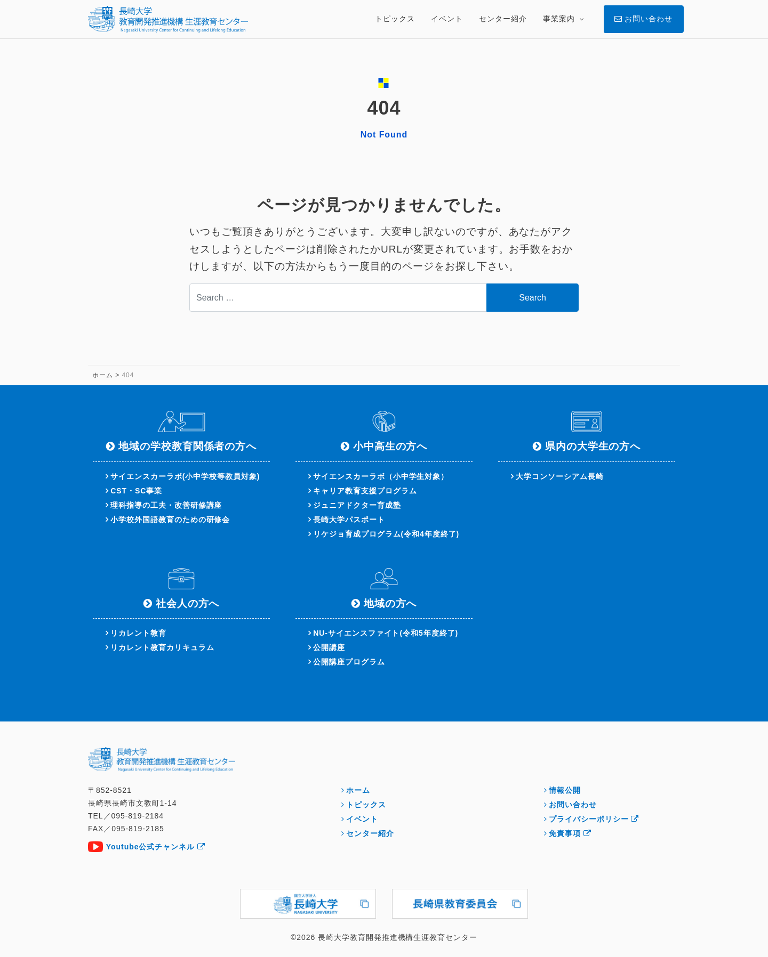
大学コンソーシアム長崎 (559, 476)
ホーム (358, 790)
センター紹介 (370, 833)
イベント (362, 819)
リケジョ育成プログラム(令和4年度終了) (386, 534)
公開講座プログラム (349, 662)
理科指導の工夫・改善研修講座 (166, 505)
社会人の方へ (188, 603)
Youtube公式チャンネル (155, 846)
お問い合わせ (573, 804)
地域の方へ (390, 603)
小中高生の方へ (390, 446)
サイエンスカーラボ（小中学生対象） (381, 476)
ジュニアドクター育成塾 (357, 505)
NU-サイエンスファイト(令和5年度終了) (385, 633)
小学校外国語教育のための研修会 (170, 519)
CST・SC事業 (136, 490)
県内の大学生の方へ (593, 446)
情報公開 (565, 790)
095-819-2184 (137, 816)
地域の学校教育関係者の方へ (187, 446)
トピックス (366, 804)
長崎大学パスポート (349, 519)
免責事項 (570, 833)
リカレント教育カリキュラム (162, 647)
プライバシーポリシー (594, 819)
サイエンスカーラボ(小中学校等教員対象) (185, 476)
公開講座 (329, 647)
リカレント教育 (138, 633)
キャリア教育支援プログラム (365, 490)
